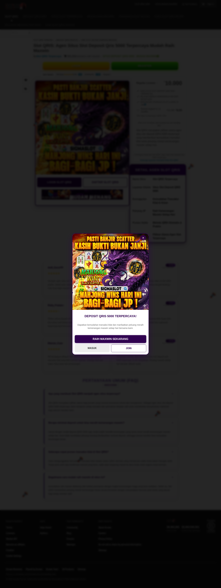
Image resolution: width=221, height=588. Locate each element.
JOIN (129, 348)
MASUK (92, 348)
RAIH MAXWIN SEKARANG (110, 339)
